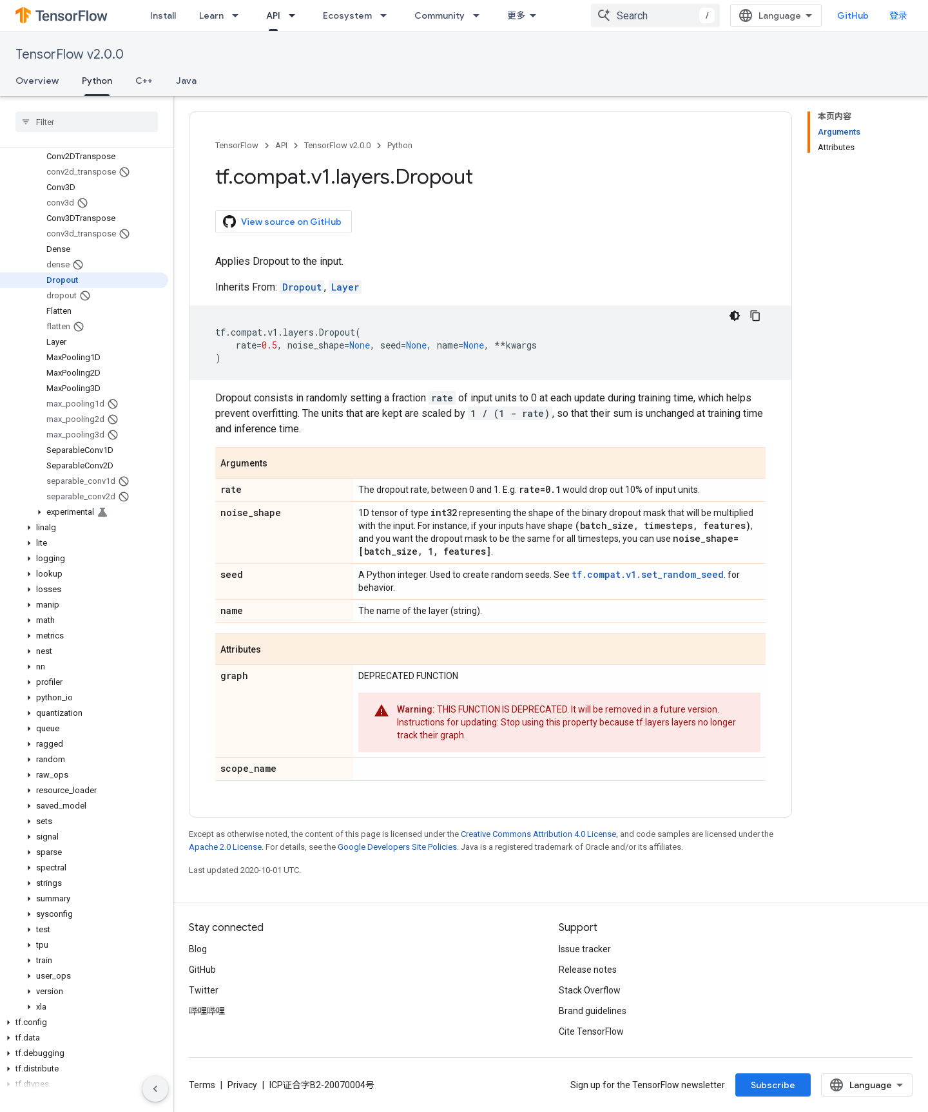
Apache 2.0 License (225, 847)
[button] (84, 512)
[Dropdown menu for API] (295, 15)
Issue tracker (585, 949)
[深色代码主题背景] (734, 315)
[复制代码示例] (755, 315)
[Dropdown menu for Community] (480, 15)
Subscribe (773, 1085)
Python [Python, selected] (97, 80)
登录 (898, 15)
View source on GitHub (282, 221)
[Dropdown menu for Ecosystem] (387, 15)
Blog (198, 949)
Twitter (203, 990)
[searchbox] (86, 121)
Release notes (588, 969)
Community (439, 15)
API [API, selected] (273, 15)
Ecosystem (347, 15)
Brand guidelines (592, 1011)
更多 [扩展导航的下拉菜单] (516, 15)
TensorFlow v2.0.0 (69, 54)
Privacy (242, 1085)
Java (186, 80)
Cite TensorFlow (591, 1031)
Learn (211, 15)
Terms (202, 1085)
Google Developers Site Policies (397, 847)
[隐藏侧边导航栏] (155, 1089)
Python (399, 145)
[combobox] (655, 15)
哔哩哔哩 (207, 1011)
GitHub (853, 15)
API (281, 145)
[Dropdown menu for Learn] (239, 15)
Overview (37, 80)
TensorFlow (236, 145)
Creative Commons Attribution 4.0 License (538, 834)
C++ (144, 80)
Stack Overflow (590, 990)
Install (163, 15)
